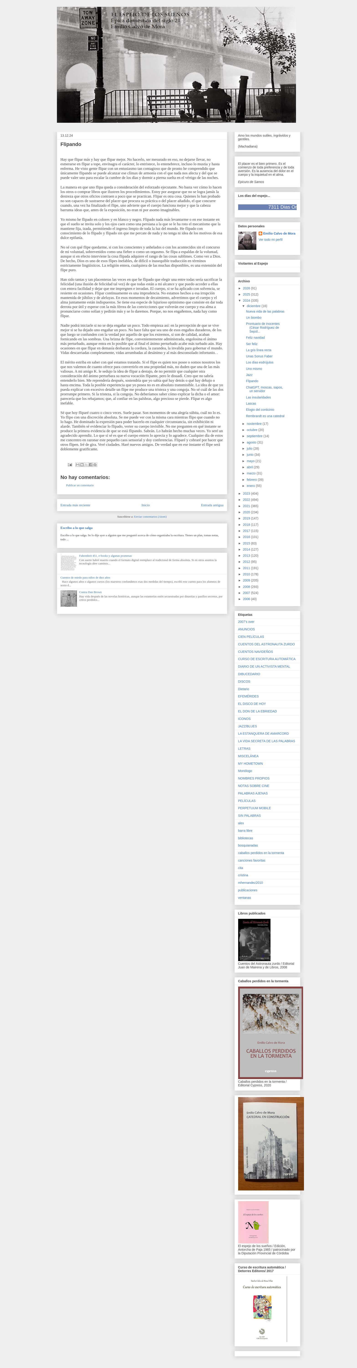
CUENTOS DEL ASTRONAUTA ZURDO (266, 644)
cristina (243, 875)
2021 (247, 506)
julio (250, 448)
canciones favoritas (251, 860)
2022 (247, 499)
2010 (247, 574)
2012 (247, 562)
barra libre (245, 830)
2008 (247, 587)
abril (250, 467)
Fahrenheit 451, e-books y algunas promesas (105, 555)
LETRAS (244, 748)
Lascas (251, 403)
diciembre (254, 306)
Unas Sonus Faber (259, 356)
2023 (247, 493)
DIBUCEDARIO (249, 674)
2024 (247, 300)
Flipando (252, 381)
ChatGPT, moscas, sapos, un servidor (264, 389)
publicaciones (248, 890)
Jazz (249, 375)
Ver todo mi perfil (271, 239)
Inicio (146, 505)
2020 (247, 512)
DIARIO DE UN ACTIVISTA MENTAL (264, 666)
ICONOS (244, 719)
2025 (247, 294)
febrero (252, 479)
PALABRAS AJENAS (253, 793)
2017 (247, 531)
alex (241, 823)
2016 (247, 537)
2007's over (246, 622)
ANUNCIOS (246, 629)
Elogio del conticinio (260, 409)
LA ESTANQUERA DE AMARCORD (263, 733)
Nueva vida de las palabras (265, 311)
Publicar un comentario (80, 485)
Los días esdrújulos (259, 362)
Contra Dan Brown (90, 592)
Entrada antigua (212, 505)
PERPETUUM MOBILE (254, 808)
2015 (247, 543)
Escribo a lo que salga (77, 528)
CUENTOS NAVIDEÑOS (255, 652)
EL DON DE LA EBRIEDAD (257, 711)
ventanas (244, 897)
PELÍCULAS (247, 801)
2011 (247, 568)
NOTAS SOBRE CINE (253, 786)
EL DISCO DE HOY (252, 704)
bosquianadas (248, 845)
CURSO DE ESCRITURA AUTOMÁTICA (267, 659)
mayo (251, 461)
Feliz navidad (255, 337)
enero (251, 486)
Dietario (243, 689)
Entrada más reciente (75, 505)
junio (250, 454)
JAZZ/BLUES (247, 726)
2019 (247, 518)
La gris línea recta (258, 350)
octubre (252, 430)
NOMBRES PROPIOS (254, 778)
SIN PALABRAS (249, 815)
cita (240, 868)
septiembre (255, 436)
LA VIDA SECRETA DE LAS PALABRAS (266, 741)
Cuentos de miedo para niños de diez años (85, 577)
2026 (247, 288)
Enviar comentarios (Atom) (150, 516)
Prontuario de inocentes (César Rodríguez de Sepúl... (263, 327)
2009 (247, 580)
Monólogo (245, 771)
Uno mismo (254, 369)
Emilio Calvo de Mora (279, 233)
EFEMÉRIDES (248, 696)
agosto (252, 442)
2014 (247, 549)
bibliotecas (245, 838)
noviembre (255, 424)
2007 (247, 593)
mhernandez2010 (250, 882)
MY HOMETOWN (250, 763)
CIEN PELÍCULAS (251, 637)
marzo (252, 473)
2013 (247, 555)
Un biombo (253, 317)
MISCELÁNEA (248, 756)
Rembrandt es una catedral (265, 416)
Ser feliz (252, 344)
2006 (247, 599)
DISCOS (244, 681)
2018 (247, 524)
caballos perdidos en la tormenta (261, 853)
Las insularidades (258, 397)
